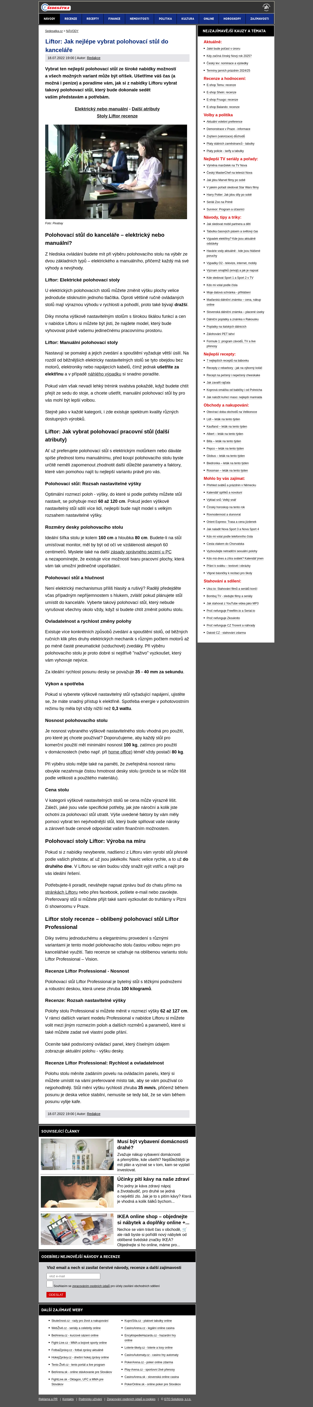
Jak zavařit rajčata (218, 382)
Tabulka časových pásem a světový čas (232, 231)
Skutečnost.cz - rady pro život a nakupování (80, 1320)
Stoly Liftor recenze (117, 116)
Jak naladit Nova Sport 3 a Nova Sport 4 (233, 529)
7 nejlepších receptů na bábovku (228, 360)
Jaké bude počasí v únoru (223, 48)
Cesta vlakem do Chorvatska (225, 544)
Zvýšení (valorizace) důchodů (226, 136)
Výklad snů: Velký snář (221, 500)
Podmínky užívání (90, 1399)
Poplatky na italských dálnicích (226, 326)
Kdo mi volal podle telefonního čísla (230, 536)
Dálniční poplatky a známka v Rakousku (233, 319)
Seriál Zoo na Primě (220, 202)
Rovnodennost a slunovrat (224, 514)
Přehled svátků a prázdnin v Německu (231, 485)
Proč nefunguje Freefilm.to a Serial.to (231, 610)
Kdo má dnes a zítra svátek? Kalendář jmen (235, 558)
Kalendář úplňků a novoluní (224, 492)
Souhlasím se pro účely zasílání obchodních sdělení (107, 1286)
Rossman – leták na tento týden (227, 470)
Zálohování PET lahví (221, 334)
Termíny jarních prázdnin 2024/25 (228, 70)
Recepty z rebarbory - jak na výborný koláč (234, 368)
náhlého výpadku (104, 374)
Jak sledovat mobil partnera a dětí (229, 224)
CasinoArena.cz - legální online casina (149, 1328)
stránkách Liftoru (61, 892)
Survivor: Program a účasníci (225, 209)
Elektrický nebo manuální (101, 109)
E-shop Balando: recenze (223, 107)
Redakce (93, 58)
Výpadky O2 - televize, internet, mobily (232, 263)
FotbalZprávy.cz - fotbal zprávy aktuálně (77, 1350)
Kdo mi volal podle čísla (222, 285)
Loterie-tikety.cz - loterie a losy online (148, 1347)
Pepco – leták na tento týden (225, 448)
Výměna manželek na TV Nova (227, 165)
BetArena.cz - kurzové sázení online (75, 1335)
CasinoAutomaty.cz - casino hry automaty (151, 1355)
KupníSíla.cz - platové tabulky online (148, 1320)
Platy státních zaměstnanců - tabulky (230, 143)
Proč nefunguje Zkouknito (223, 618)
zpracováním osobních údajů (91, 1286)
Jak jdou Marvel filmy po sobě (226, 180)
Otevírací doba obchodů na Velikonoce (232, 412)
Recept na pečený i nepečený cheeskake (233, 375)
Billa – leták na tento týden (224, 441)
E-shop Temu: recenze (221, 85)
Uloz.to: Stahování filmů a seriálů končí (232, 589)
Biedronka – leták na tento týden (228, 463)
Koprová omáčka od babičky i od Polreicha (234, 390)
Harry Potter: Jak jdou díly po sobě (229, 194)
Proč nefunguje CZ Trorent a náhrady (231, 625)
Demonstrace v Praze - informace (228, 129)
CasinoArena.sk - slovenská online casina (151, 1377)
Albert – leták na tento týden (225, 434)
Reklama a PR (48, 1399)
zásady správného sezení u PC (141, 551)
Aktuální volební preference (224, 121)
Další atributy (146, 109)
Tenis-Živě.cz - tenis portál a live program (78, 1364)
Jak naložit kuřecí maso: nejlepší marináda (234, 397)
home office (119, 752)
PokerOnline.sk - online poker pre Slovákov (152, 1384)
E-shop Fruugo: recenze (222, 99)
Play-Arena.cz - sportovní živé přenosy (149, 1369)
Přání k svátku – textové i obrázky (228, 566)
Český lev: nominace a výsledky (227, 63)
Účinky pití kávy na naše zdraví (153, 1179)
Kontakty (68, 1399)
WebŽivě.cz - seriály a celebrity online (76, 1328)
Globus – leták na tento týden (226, 456)
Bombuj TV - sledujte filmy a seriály (229, 596)
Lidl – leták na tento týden (223, 419)
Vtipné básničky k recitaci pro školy (229, 573)
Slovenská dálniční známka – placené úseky (235, 312)
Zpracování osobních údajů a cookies (131, 1399)
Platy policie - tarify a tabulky (225, 151)
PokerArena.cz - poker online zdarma (148, 1362)
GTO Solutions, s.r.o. (177, 1399)
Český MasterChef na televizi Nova (229, 172)
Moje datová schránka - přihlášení (229, 292)
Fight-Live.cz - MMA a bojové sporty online (79, 1342)
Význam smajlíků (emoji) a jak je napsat (232, 270)
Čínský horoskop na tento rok (226, 507)
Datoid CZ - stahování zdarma (226, 632)
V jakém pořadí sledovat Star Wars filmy (233, 187)
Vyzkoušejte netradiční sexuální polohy (232, 551)
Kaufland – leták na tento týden (227, 426)
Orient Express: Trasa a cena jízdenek (231, 522)
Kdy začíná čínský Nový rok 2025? (229, 56)
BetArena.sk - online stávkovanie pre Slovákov (82, 1372)
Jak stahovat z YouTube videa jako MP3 (232, 603)
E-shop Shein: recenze (221, 92)
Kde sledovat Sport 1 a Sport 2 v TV (230, 277)
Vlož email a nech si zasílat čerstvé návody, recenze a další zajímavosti (114, 1267)
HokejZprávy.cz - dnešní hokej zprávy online (80, 1357)
